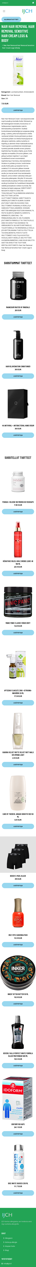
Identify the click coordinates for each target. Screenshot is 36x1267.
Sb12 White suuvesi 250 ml (18, 1183)
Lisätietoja (18, 110)
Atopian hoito (10, 1246)
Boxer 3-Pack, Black (18, 876)
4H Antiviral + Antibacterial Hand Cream (18, 425)
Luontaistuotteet (17, 92)
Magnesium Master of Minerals (18, 307)
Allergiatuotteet (11, 19)
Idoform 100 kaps (18, 1124)
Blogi (7, 1250)
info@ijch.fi (5, 3)
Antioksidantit (29, 92)
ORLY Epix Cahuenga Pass (18, 935)
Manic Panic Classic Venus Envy (18, 623)
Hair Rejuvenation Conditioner (18, 366)
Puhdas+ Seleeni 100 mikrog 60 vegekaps (18, 502)
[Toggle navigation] (4, 11)
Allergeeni (8, 1238)
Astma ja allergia (11, 1242)
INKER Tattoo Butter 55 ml (18, 994)
